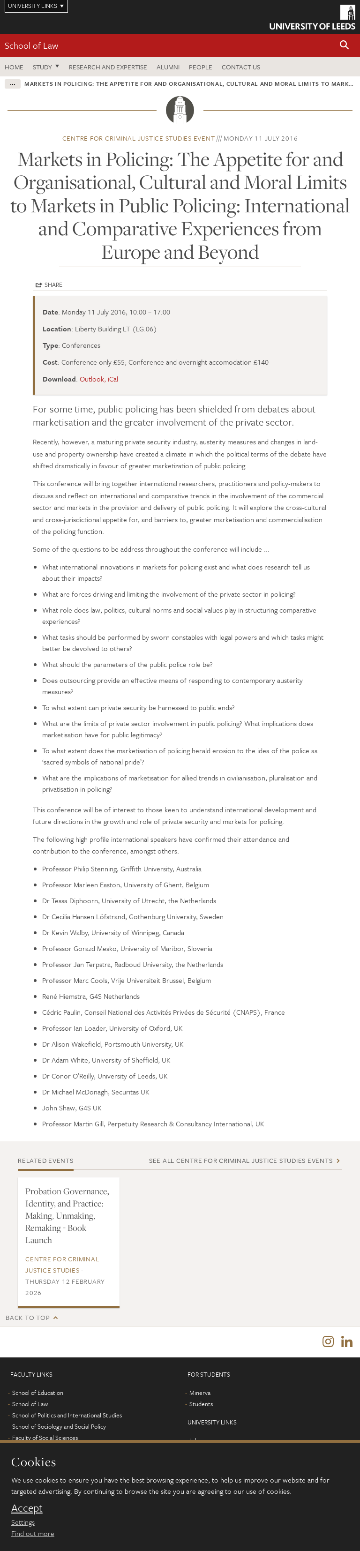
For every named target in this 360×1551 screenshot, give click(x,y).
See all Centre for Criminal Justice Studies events (241, 1160)
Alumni (168, 67)
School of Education (37, 1392)
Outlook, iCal (99, 379)
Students (201, 1404)
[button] (344, 45)
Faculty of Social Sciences (45, 1437)
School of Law (31, 45)
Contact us (241, 67)
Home (14, 67)
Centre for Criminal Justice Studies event (138, 138)
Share (53, 284)
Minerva (199, 1392)
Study (42, 67)
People (200, 67)
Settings (23, 1522)
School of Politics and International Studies (67, 1415)
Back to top (28, 1317)
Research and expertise (108, 67)
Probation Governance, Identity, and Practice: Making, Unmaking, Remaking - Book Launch (67, 1215)
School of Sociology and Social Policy (59, 1426)
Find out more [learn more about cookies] (32, 1533)
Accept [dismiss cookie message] (27, 1508)
